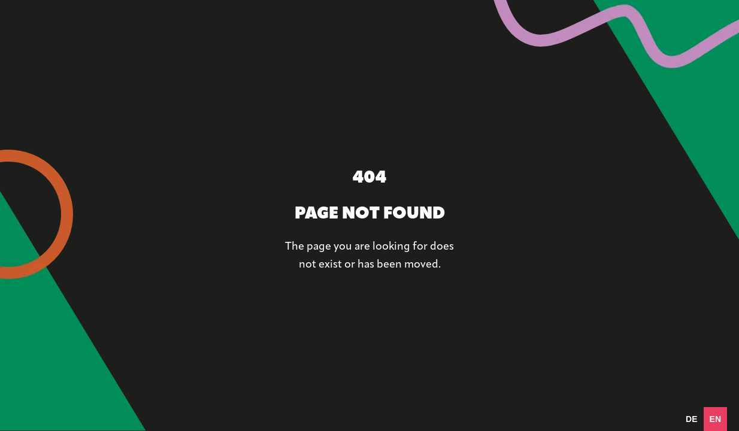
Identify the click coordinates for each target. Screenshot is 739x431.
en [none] (715, 419)
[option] (691, 419)
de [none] (691, 419)
